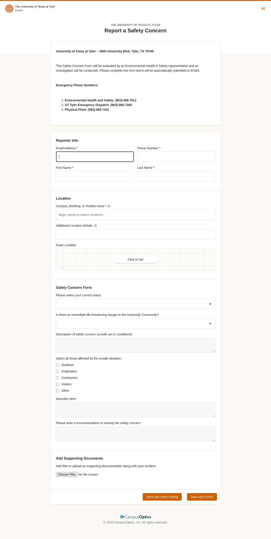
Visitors (67, 384)
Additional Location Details (74, 225)
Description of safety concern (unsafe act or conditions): (94, 334)
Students (68, 365)
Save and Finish (202, 497)
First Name (63, 167)
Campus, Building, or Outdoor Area (80, 206)
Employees (69, 371)
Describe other (66, 399)
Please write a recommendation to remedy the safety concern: (98, 423)
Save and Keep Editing (162, 497)
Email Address (66, 148)
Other (65, 390)
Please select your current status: (79, 295)
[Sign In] (263, 8)
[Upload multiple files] (85, 474)
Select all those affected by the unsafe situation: (89, 358)
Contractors (70, 378)
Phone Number (147, 148)
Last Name (144, 167)
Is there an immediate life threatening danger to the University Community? (107, 315)
